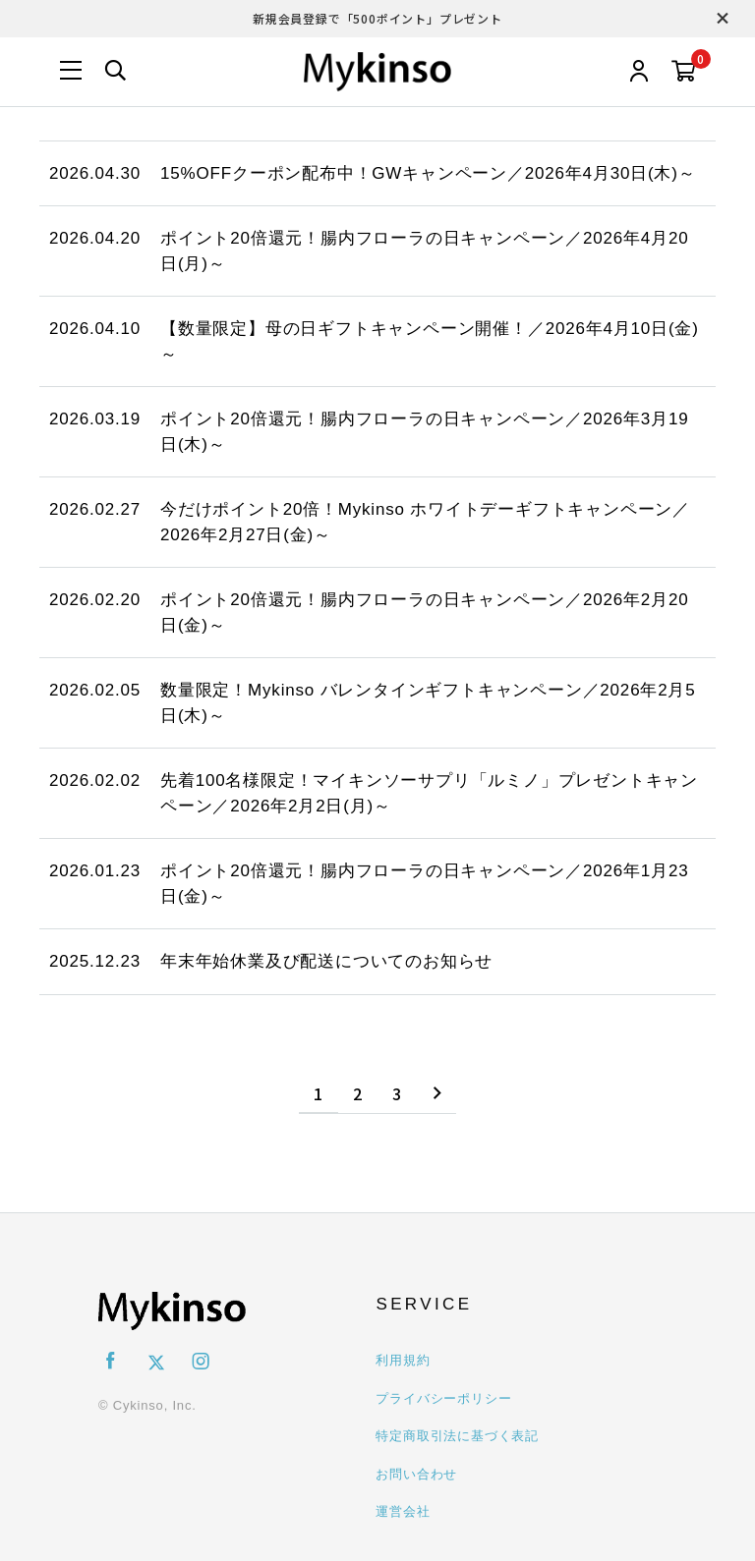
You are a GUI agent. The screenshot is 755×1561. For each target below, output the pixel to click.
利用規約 (403, 1360)
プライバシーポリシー (443, 1398)
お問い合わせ (416, 1474)
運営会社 (403, 1511)
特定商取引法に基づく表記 (457, 1435)
